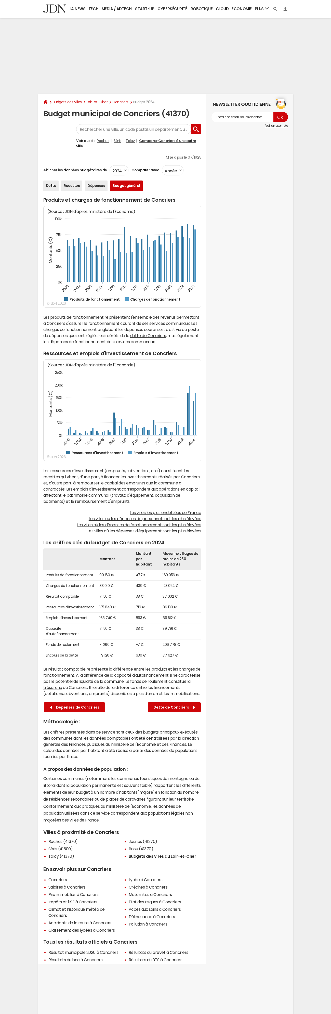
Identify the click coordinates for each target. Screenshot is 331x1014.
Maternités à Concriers (150, 894)
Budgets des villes (67, 102)
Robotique (202, 9)
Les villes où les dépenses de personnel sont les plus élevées (145, 519)
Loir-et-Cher (97, 102)
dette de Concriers (148, 335)
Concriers (120, 102)
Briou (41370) (141, 849)
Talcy (130, 141)
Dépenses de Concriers (74, 707)
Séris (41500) (60, 849)
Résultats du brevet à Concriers (158, 952)
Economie (241, 9)
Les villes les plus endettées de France (165, 512)
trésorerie (52, 687)
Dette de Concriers (174, 707)
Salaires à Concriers (67, 887)
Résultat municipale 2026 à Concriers (83, 952)
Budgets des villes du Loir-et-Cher (162, 856)
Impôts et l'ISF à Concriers (72, 902)
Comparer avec (145, 170)
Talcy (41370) (61, 856)
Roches (103, 141)
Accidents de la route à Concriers (79, 923)
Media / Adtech (117, 9)
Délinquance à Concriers (152, 917)
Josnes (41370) (143, 841)
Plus (262, 8)
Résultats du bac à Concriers (75, 960)
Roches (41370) (63, 841)
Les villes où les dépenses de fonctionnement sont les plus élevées (139, 525)
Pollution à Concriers (148, 924)
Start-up (144, 9)
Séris (117, 141)
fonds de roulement (148, 681)
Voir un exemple (276, 125)
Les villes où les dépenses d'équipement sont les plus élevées (144, 531)
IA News (78, 9)
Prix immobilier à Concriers (73, 894)
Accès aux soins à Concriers (155, 909)
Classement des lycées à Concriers (81, 930)
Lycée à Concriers (146, 880)
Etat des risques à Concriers (155, 902)
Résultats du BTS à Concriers (155, 960)
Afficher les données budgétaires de (75, 170)
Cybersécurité (172, 9)
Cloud (222, 9)
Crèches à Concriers (148, 887)
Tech (93, 9)
